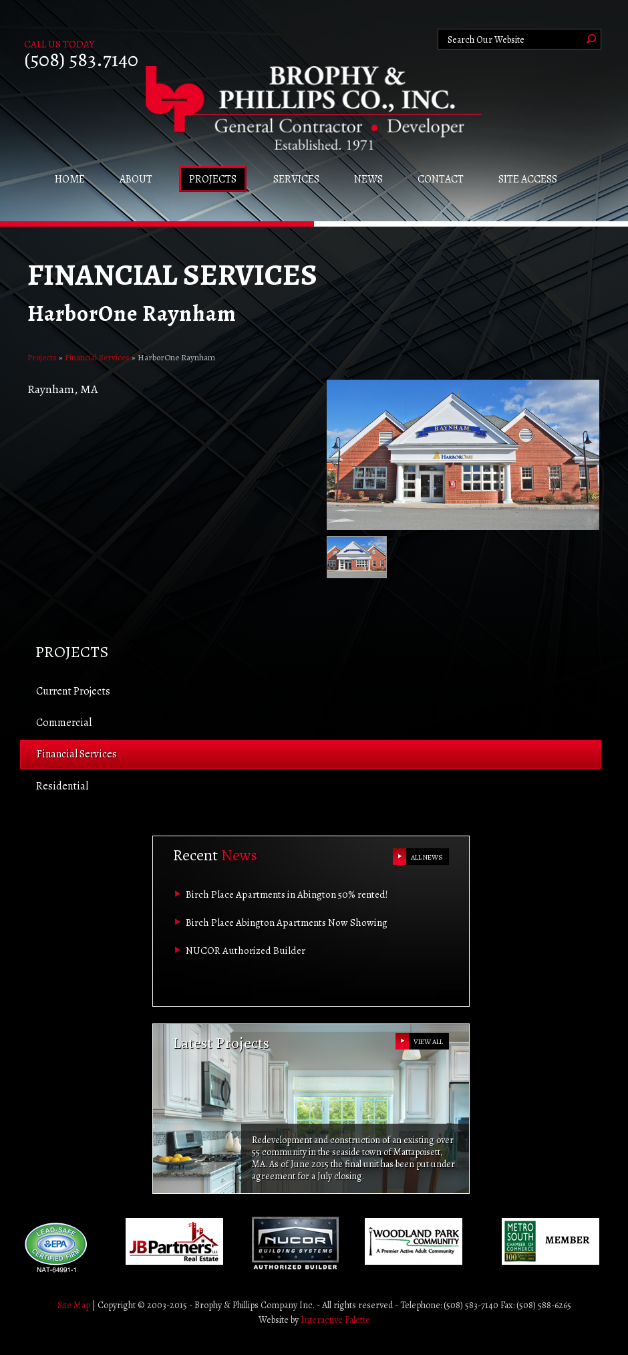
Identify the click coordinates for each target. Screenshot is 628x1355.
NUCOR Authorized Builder (245, 950)
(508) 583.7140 (81, 59)
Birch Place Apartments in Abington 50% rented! (287, 894)
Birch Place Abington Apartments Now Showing (286, 922)
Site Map (73, 1305)
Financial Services (97, 357)
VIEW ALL (428, 1042)
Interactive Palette (335, 1320)
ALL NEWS (427, 857)
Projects (42, 357)
